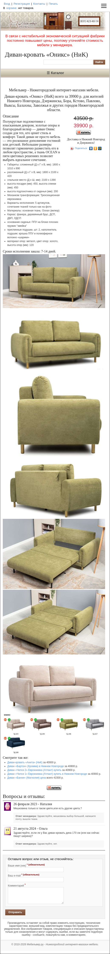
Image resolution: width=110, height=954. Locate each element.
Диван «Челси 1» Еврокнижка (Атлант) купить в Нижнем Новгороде (47, 773)
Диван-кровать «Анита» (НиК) (24, 762)
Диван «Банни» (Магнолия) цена (26, 777)
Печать (53, 3)
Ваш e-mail (23, 875)
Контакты (39, 3)
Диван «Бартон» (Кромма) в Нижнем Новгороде (35, 766)
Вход (7, 3)
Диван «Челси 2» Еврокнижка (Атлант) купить (34, 770)
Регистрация (22, 3)
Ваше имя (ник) (26, 865)
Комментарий (16, 885)
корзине (11, 8)
